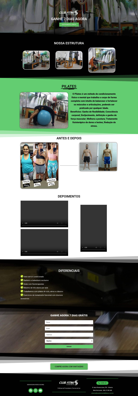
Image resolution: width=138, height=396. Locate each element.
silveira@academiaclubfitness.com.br (102, 393)
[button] (22, 60)
